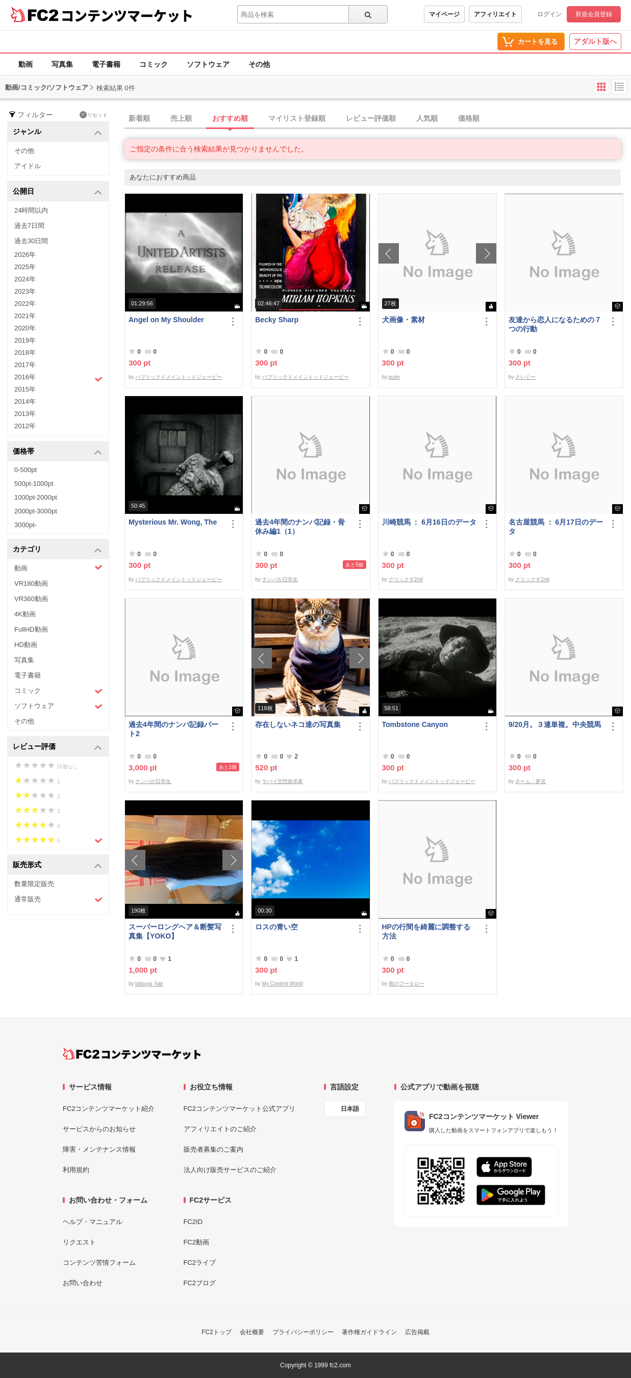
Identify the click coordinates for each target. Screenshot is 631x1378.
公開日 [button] (57, 192)
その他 (259, 64)
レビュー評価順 (371, 118)
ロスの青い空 (276, 927)
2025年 (25, 267)
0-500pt (25, 470)
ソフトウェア (208, 64)
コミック (153, 64)
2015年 (25, 389)
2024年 (25, 279)
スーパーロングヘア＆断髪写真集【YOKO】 (175, 931)
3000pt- (25, 525)
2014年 (25, 401)
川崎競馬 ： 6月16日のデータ (429, 522)
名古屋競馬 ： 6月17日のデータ (556, 526)
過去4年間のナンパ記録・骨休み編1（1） (300, 526)
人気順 (427, 118)
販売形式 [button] (57, 865)
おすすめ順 (230, 118)
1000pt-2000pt (35, 497)
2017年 (25, 365)
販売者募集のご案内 (213, 1149)
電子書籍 (106, 64)
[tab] (377, 119)
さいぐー (525, 377)
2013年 (25, 414)
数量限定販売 (34, 884)
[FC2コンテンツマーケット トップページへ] (132, 1054)
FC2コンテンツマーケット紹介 (109, 1108)
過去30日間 (31, 241)
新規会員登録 (593, 14)
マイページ (444, 14)
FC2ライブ (200, 1262)
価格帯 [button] (57, 452)
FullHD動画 (31, 629)
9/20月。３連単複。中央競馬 (555, 724)
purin (394, 377)
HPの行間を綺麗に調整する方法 (426, 931)
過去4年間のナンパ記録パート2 (173, 729)
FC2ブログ (200, 1283)
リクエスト (79, 1242)
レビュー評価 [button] (57, 747)
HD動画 (25, 644)
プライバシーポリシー (303, 1332)
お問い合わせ (83, 1283)
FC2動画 (197, 1242)
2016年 (58, 378)
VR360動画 (31, 599)
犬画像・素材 (403, 320)
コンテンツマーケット (127, 15)
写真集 (62, 64)
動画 (25, 64)
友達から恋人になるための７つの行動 (555, 324)
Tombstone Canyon (415, 724)
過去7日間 (29, 225)
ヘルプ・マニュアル (92, 1222)
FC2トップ (216, 1332)
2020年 (25, 328)
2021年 (25, 316)
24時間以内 (31, 210)
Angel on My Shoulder (166, 320)
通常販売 (58, 899)
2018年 (25, 352)
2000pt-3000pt (35, 511)
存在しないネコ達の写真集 (298, 724)
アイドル (27, 166)
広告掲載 (417, 1332)
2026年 (25, 254)
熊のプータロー (406, 983)
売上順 (181, 118)
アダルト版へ (595, 41)
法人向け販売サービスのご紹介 (230, 1170)
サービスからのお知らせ (99, 1129)
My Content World (282, 983)
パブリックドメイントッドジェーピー (178, 377)
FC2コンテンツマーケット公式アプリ (240, 1108)
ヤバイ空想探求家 (282, 781)
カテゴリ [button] (57, 550)
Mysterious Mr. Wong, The (173, 522)
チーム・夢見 (530, 781)
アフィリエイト (495, 14)
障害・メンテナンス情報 (99, 1149)
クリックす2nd (406, 579)
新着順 (139, 118)
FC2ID (193, 1222)
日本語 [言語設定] (350, 1108)
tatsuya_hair (149, 983)
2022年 (25, 303)
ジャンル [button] (57, 132)
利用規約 (76, 1170)
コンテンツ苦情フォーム (99, 1262)
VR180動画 (31, 583)
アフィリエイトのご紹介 (220, 1129)
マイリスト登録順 (296, 118)
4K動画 (25, 614)
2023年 (25, 291)
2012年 (25, 426)
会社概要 (252, 1332)
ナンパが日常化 (280, 579)
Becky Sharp (276, 320)
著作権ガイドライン (369, 1332)
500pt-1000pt (34, 483)
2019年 (25, 340)
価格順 (468, 118)
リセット (94, 114)
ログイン (549, 14)
